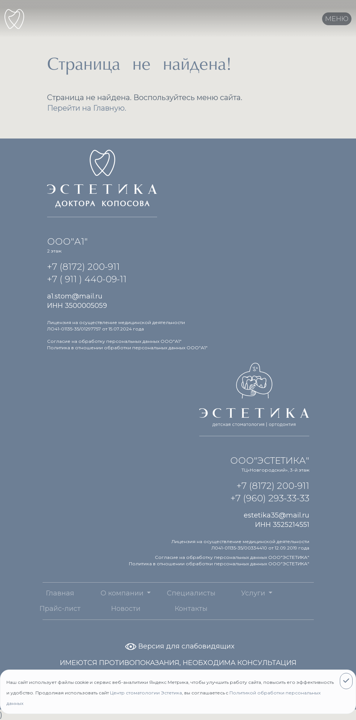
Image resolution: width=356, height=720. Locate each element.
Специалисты (181, 593)
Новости (116, 608)
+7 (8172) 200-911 (83, 266)
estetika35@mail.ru (276, 515)
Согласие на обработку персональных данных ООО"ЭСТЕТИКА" (232, 557)
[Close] (346, 681)
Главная (50, 593)
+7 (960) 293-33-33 (270, 498)
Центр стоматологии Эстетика (146, 693)
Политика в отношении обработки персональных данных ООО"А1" (127, 347)
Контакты (181, 608)
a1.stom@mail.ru (74, 296)
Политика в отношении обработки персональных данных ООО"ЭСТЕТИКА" (219, 563)
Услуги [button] (244, 593)
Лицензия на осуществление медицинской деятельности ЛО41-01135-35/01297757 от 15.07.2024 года (116, 326)
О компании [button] (113, 593)
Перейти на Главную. (86, 108)
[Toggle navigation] (336, 18)
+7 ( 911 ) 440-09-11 (87, 279)
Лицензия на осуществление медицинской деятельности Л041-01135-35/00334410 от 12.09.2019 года (240, 545)
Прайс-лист (50, 608)
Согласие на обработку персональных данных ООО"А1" (114, 341)
